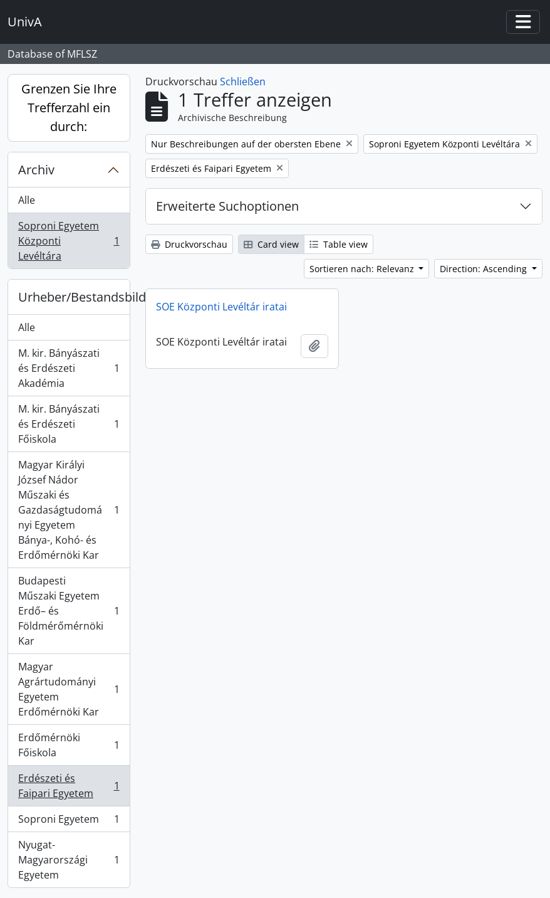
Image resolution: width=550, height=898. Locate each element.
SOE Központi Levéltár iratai (221, 307)
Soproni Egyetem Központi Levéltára (69, 241)
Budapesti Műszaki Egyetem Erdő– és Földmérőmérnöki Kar (69, 611)
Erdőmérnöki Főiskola (69, 745)
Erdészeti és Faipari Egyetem (69, 785)
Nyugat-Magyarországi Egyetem (69, 860)
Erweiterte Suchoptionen (227, 206)
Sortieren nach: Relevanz (363, 269)
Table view (338, 244)
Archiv (36, 169)
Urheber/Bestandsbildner (74, 296)
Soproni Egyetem (69, 821)
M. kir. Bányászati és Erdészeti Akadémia (69, 368)
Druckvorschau (189, 244)
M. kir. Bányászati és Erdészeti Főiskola (69, 424)
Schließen (243, 81)
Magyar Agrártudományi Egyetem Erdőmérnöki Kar (69, 689)
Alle (26, 200)
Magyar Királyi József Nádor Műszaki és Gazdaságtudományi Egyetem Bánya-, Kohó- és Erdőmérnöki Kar (69, 510)
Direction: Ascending (484, 269)
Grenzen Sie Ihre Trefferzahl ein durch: (69, 107)
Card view (271, 244)
